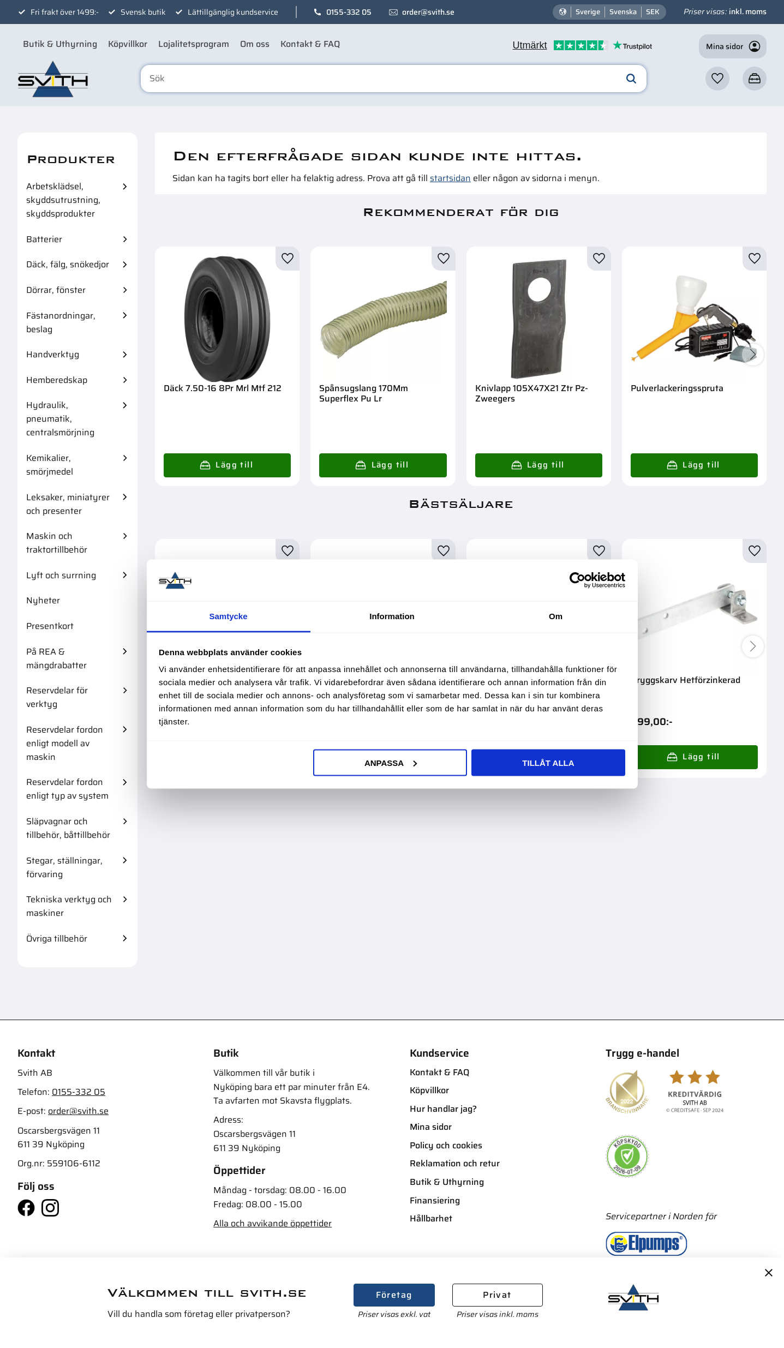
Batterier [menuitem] (44, 239)
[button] (717, 79)
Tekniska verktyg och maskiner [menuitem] (69, 906)
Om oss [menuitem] (255, 44)
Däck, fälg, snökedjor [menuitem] (67, 264)
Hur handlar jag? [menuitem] (443, 1109)
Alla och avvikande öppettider (272, 1223)
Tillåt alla (548, 762)
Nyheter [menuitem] (43, 600)
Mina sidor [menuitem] (431, 1127)
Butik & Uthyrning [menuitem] (60, 44)
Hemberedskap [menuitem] (56, 380)
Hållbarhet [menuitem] (431, 1218)
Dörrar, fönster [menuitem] (56, 290)
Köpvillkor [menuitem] (127, 44)
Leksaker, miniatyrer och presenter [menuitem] (68, 504)
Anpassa (390, 762)
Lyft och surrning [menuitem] (61, 575)
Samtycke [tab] (228, 616)
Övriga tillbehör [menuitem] (56, 938)
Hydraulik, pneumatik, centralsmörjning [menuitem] (60, 418)
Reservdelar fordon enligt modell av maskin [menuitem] (64, 743)
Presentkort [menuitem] (50, 626)
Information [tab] (392, 616)
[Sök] (631, 78)
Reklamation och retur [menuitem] (455, 1163)
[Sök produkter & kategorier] (394, 78)
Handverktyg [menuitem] (52, 354)
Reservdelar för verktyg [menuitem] (57, 697)
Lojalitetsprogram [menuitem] (193, 44)
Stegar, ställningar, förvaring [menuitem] (64, 867)
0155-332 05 (349, 12)
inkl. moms (748, 11)
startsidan (450, 178)
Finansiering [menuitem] (435, 1200)
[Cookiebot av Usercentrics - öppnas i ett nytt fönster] (577, 580)
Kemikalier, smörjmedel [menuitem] (49, 464)
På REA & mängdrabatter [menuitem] (56, 658)
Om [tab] (555, 616)
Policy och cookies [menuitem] (446, 1145)
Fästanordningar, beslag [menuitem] (60, 322)
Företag (394, 1295)
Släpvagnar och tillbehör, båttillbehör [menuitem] (68, 828)
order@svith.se (428, 12)
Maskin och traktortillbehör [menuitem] (56, 542)
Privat (497, 1295)
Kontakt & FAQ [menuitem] (310, 44)
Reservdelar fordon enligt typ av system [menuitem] (67, 788)
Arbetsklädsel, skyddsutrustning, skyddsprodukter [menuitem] (63, 199)
